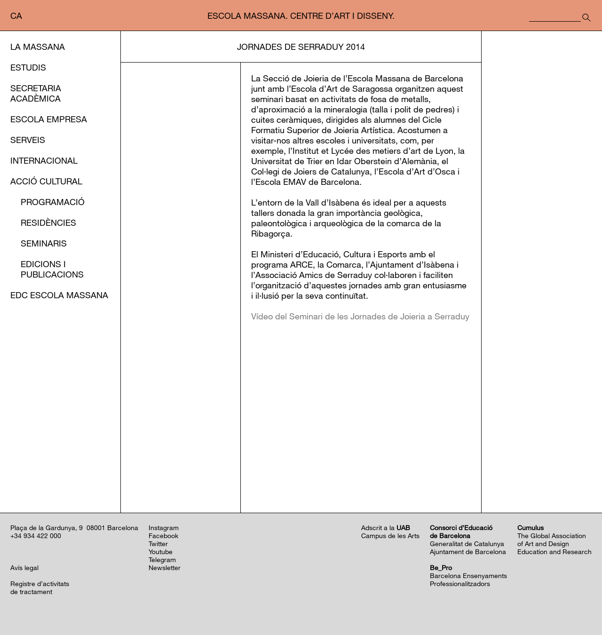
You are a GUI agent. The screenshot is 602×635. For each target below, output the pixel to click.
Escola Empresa (48, 119)
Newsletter (165, 568)
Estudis (28, 67)
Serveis (27, 140)
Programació (53, 202)
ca (16, 15)
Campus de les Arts (390, 536)
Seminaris (44, 243)
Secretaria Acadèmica (35, 93)
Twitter (158, 544)
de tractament (31, 591)
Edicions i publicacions (52, 269)
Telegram (162, 560)
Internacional (44, 160)
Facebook (163, 536)
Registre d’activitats (39, 583)
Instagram (164, 528)
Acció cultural (46, 181)
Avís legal (24, 568)
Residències (48, 222)
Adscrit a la (385, 528)
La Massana (37, 46)
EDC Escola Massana (59, 295)
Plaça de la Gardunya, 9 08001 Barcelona (74, 528)
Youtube (161, 552)
